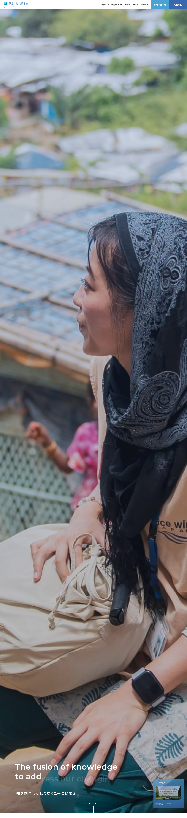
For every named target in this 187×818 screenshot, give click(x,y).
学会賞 (127, 4)
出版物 (135, 4)
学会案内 (105, 4)
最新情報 (144, 4)
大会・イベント (116, 4)
